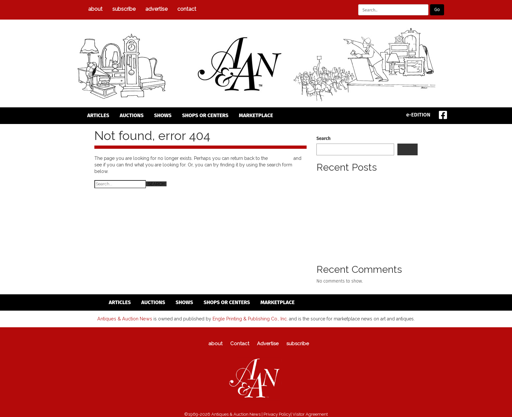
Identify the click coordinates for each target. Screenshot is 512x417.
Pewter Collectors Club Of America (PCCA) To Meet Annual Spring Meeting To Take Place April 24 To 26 (366, 185)
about (95, 9)
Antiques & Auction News (125, 318)
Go (437, 9)
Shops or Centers (205, 115)
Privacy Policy (277, 413)
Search (323, 138)
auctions (132, 115)
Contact (186, 9)
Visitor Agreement (310, 413)
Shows (163, 115)
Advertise (156, 9)
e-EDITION (418, 115)
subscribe (124, 9)
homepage (280, 158)
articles (98, 115)
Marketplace (256, 115)
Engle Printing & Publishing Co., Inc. (249, 318)
